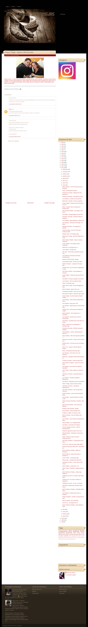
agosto (64, 178)
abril (64, 509)
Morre (80, 534)
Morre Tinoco (81, 535)
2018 (62, 155)
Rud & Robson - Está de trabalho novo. (71, 410)
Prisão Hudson (80, 532)
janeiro (64, 516)
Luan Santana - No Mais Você (69, 249)
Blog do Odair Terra (36, 589)
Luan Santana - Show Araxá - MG (70, 303)
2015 (62, 160)
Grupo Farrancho (63, 589)
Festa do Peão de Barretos (79, 537)
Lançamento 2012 (65, 531)
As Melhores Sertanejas (16, 625)
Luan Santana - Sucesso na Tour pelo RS (71, 198)
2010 (62, 518)
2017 (62, 157)
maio (64, 185)
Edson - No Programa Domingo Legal (71, 350)
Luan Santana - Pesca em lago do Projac (71, 281)
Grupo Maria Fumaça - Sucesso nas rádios (72, 261)
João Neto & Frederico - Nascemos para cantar (73, 293)
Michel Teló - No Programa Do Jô (70, 247)
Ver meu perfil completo (70, 575)
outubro (64, 174)
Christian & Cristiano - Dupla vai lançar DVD (72, 360)
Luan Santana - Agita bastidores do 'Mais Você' (73, 220)
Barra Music (64, 537)
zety (10, 109)
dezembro (65, 169)
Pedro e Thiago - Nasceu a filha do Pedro (19, 52)
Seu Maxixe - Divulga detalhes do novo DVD (72, 214)
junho (64, 182)
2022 (62, 148)
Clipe (70, 535)
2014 (62, 162)
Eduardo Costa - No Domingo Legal (70, 234)
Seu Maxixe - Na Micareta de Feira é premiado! (73, 381)
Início (7, 6)
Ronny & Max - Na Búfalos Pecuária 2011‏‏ (71, 460)
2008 (62, 521)
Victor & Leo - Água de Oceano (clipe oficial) (72, 444)
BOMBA (60, 537)
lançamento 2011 (71, 532)
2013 (62, 164)
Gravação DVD (74, 535)
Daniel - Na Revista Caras (68, 283)
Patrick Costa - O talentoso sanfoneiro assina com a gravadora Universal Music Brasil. (20, 602)
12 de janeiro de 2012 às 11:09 (15, 104)
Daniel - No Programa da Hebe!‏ (69, 190)
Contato (13, 6)
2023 (62, 146)
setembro (65, 176)
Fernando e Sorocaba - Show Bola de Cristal (72, 196)
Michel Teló (61, 593)
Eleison (67, 534)
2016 (62, 158)
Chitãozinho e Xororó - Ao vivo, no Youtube (72, 483)
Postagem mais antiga (49, 202)
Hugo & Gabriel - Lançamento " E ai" (70, 466)
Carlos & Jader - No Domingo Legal (70, 457)
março (64, 511)
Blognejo (34, 591)
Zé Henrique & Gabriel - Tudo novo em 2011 (72, 291)
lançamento (62, 532)
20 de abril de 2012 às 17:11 (14, 115)
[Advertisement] (17, 190)
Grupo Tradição (62, 591)
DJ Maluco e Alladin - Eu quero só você (71, 413)
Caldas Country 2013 (70, 537)
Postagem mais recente (11, 202)
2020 (62, 151)
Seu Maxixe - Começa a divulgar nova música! (73, 278)
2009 (62, 520)
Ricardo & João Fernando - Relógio (70, 259)
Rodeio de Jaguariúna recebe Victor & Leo (72, 430)
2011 (62, 167)
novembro (65, 171)
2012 (62, 166)
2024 (62, 144)
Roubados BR (35, 593)
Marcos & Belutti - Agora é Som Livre (70, 289)
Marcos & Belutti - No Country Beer (70, 500)
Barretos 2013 (62, 534)
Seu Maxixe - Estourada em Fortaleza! (71, 424)
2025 (62, 142)
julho (64, 180)
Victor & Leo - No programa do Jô (70, 502)
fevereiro (65, 513)
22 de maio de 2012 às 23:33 (14, 136)
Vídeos (19, 6)
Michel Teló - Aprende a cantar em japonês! (72, 201)
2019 (62, 153)
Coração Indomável (73, 534)
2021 (62, 149)
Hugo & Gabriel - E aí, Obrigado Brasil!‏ (71, 422)
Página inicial (30, 202)
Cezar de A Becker (71, 572)
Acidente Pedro (78, 531)
